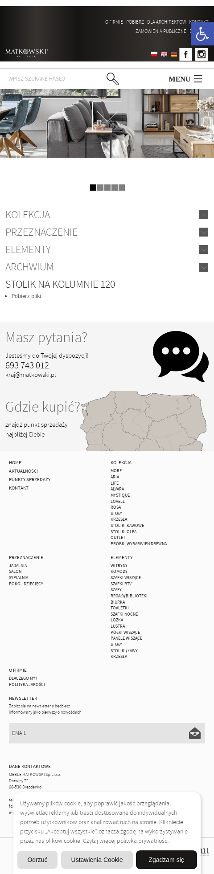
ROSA (116, 507)
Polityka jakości (27, 684)
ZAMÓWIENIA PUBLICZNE (161, 31)
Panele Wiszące (126, 638)
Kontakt (199, 22)
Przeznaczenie (41, 232)
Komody (119, 571)
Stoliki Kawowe (127, 525)
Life (115, 483)
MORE (116, 471)
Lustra (118, 626)
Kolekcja (27, 214)
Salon (15, 571)
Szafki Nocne (124, 614)
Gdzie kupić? (42, 407)
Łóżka (117, 620)
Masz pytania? (46, 337)
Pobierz (135, 22)
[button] (202, 33)
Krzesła (119, 519)
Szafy (116, 589)
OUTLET (118, 537)
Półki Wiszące (125, 632)
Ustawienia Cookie (97, 859)
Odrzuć (37, 859)
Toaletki (120, 608)
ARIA (115, 477)
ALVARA (117, 489)
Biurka (118, 602)
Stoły (116, 513)
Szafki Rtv (121, 584)
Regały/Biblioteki (129, 596)
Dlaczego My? (23, 678)
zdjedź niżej (107, 116)
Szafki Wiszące (126, 577)
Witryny (119, 565)
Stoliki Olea (123, 532)
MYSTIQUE (120, 495)
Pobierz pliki (26, 296)
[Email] (107, 733)
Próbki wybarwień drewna (139, 544)
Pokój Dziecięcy (26, 584)
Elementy (28, 249)
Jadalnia (18, 565)
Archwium (29, 267)
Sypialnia (18, 577)
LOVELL (118, 501)
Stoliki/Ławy (124, 650)
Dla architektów (166, 22)
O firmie (114, 22)
